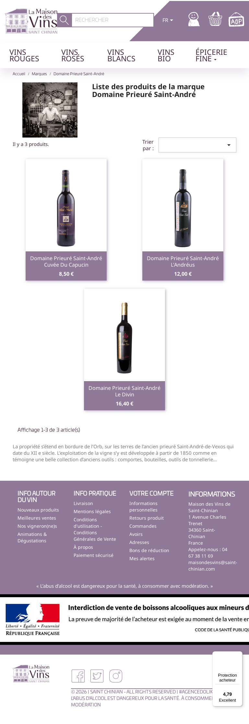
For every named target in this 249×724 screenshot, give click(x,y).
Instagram (115, 676)
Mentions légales (92, 511)
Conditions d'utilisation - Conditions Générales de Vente (95, 529)
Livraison (83, 503)
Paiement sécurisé (93, 555)
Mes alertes (142, 558)
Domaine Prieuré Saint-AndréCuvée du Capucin (66, 261)
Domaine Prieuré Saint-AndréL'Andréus (183, 261)
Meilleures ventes (37, 518)
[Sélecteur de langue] (168, 21)
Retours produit (146, 518)
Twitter (96, 676)
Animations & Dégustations (32, 537)
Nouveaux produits (38, 510)
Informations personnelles (143, 506)
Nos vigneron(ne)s (37, 526)
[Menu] (239, 655)
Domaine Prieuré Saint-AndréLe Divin (124, 391)
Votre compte (151, 494)
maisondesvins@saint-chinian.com (212, 565)
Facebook (78, 676)
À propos (83, 547)
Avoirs (136, 534)
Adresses (139, 542)
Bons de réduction (149, 550)
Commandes (143, 526)
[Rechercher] (112, 20)
